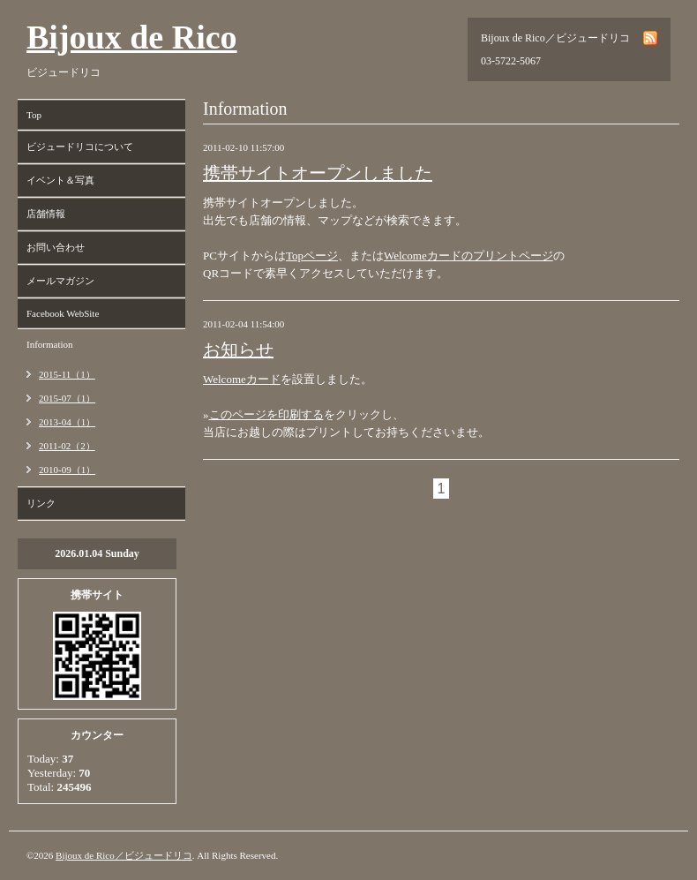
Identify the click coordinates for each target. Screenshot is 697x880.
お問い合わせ (55, 247)
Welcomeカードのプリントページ (468, 255)
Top (33, 114)
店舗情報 (45, 213)
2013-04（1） (67, 422)
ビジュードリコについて (79, 146)
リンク (41, 503)
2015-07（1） (67, 398)
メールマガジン (60, 280)
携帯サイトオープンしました (317, 173)
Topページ (312, 255)
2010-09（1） (67, 469)
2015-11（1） (67, 374)
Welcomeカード (242, 379)
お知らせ (238, 349)
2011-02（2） (67, 445)
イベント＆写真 (60, 180)
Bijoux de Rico (131, 37)
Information (49, 344)
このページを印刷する (266, 414)
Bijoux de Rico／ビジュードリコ (124, 855)
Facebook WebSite (62, 313)
